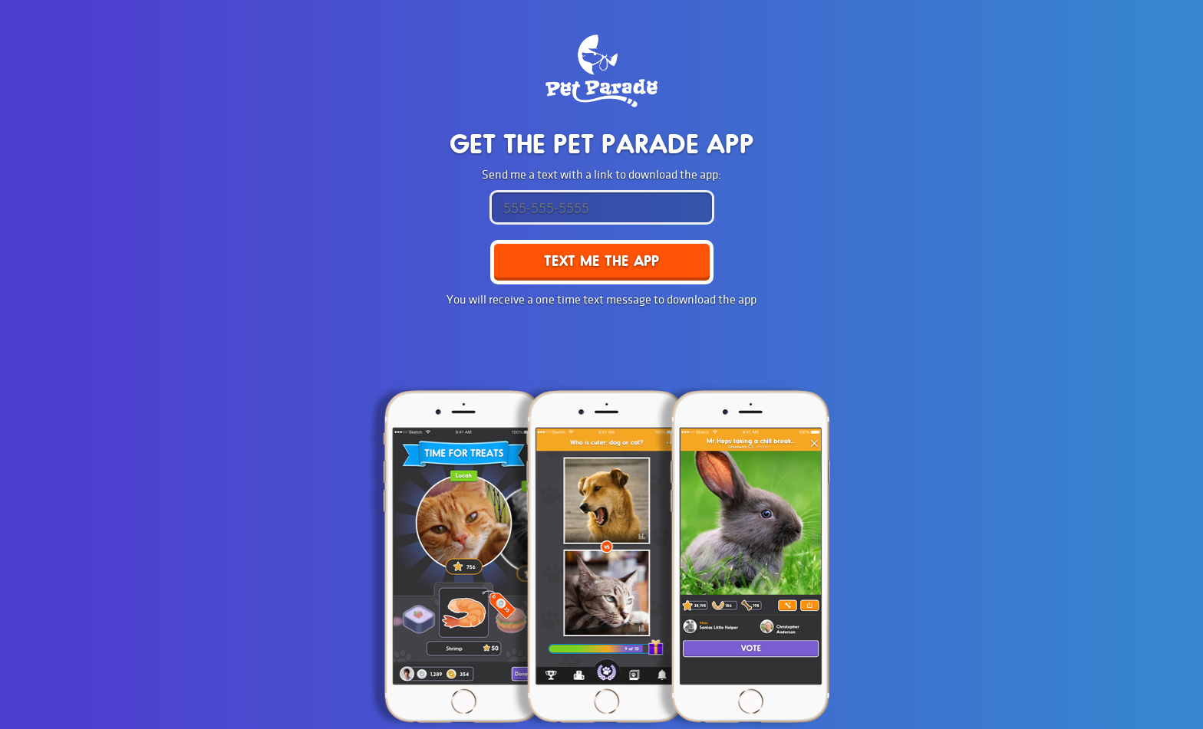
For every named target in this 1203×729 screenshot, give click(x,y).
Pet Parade (601, 70)
